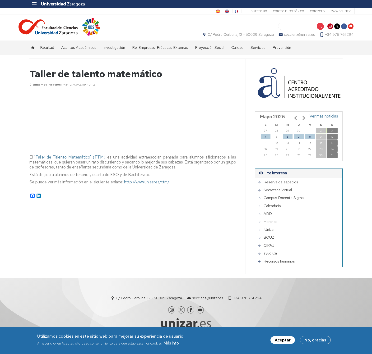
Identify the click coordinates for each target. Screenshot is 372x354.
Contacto (305, 11)
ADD (268, 219)
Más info (171, 343)
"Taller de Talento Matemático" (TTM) (70, 161)
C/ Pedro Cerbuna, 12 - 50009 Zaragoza (230, 37)
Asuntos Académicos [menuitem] (78, 52)
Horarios (271, 226)
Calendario (272, 211)
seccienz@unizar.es (288, 37)
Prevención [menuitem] (282, 52)
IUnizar (269, 234)
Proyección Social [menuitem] (209, 52)
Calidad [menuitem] (237, 52)
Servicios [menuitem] (258, 52)
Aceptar (283, 340)
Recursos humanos (279, 266)
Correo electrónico (276, 11)
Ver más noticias (324, 120)
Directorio (246, 11)
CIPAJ (269, 250)
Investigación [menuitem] (114, 52)
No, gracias (315, 340)
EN (213, 11)
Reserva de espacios (281, 187)
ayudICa (270, 258)
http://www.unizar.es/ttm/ (146, 186)
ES (200, 11)
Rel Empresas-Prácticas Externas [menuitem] (160, 52)
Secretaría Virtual (278, 195)
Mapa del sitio (329, 11)
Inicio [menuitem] (33, 52)
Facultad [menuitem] (47, 52)
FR (226, 11)
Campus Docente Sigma (284, 203)
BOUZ (269, 242)
